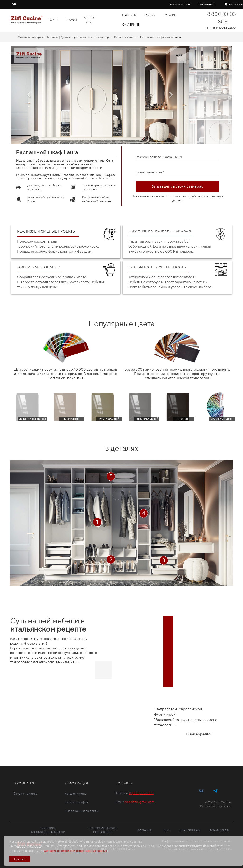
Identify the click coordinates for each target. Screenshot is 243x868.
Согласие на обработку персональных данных (75, 851)
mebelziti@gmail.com (139, 802)
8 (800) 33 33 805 (141, 793)
